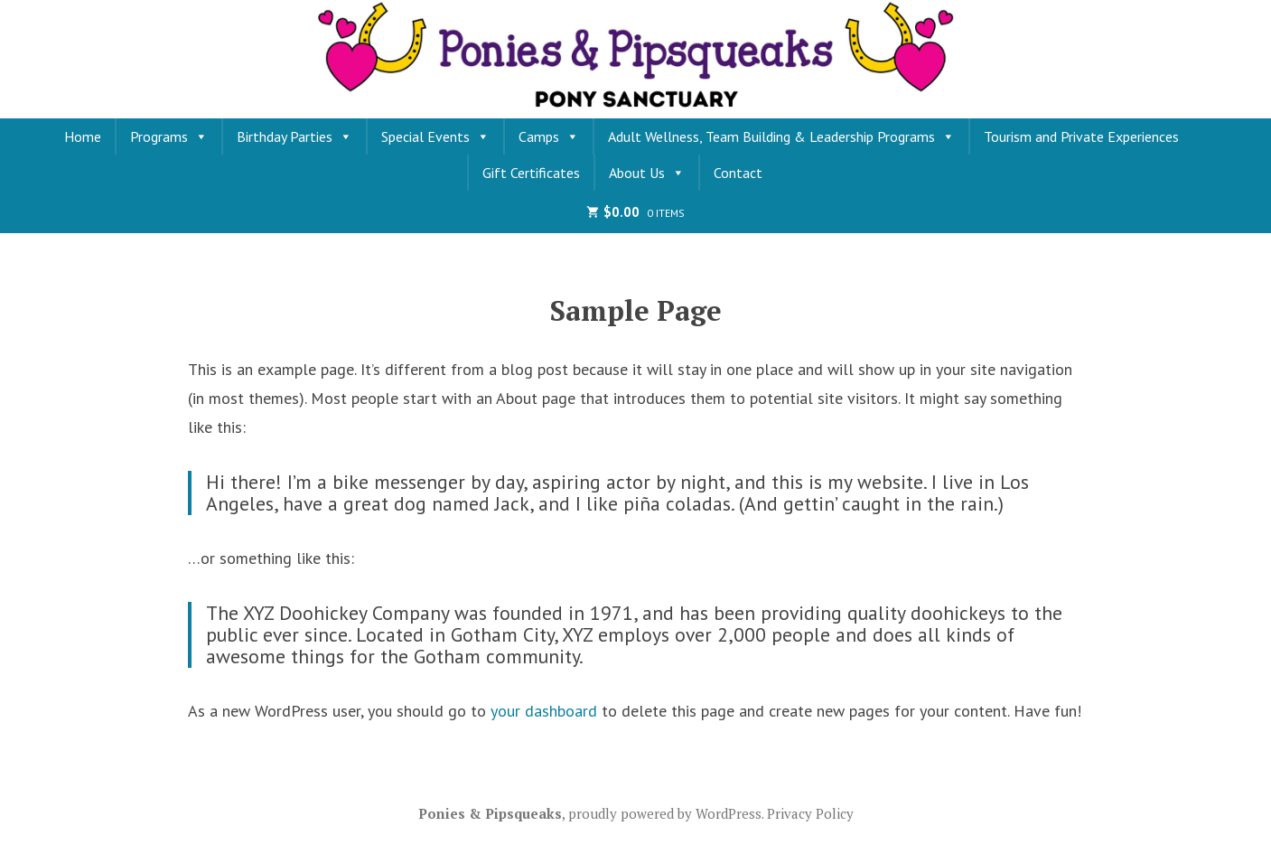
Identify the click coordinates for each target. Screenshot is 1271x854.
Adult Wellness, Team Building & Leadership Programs (781, 136)
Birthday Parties (294, 136)
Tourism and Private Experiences (1081, 136)
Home (82, 136)
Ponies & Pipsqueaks (490, 813)
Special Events (435, 136)
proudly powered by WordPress (665, 813)
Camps (549, 136)
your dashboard (544, 710)
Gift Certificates (531, 173)
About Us (647, 173)
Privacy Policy (810, 813)
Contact (738, 173)
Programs (169, 136)
